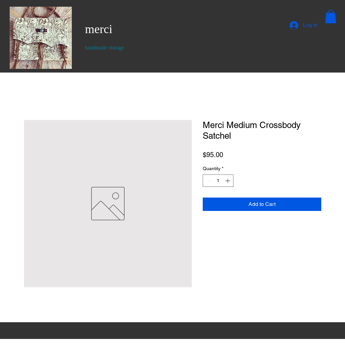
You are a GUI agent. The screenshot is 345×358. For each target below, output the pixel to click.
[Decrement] (208, 181)
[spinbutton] (218, 181)
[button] (330, 16)
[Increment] (228, 181)
